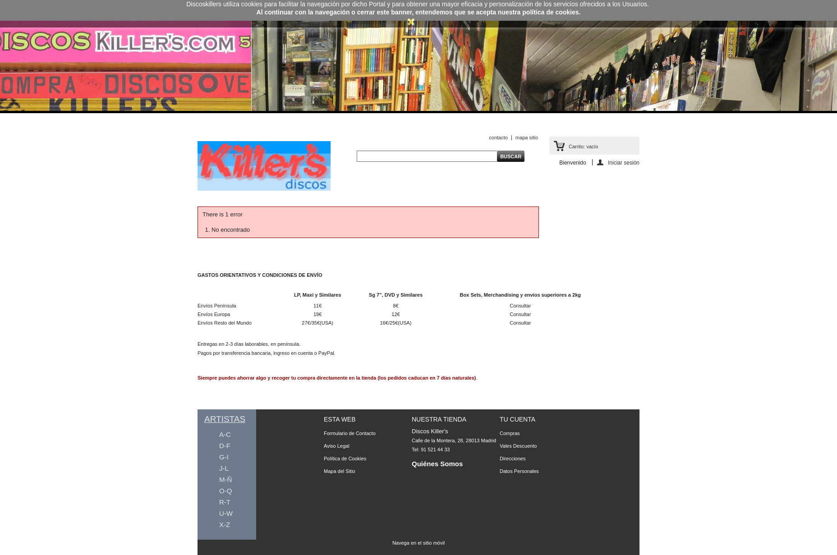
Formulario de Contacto (350, 433)
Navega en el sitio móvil (418, 543)
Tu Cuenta (517, 419)
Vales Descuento (518, 446)
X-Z (224, 524)
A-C (225, 434)
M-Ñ (225, 479)
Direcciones (512, 458)
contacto (498, 137)
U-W (226, 513)
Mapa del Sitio (339, 471)
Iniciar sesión (623, 162)
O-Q (225, 491)
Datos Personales (519, 471)
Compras (510, 433)
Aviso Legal (337, 446)
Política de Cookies (345, 458)
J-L (224, 468)
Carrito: (583, 146)
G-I (224, 457)
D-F (224, 446)
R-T (224, 502)
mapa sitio (526, 137)
